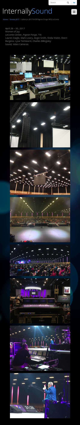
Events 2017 (14, 19)
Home (5, 19)
